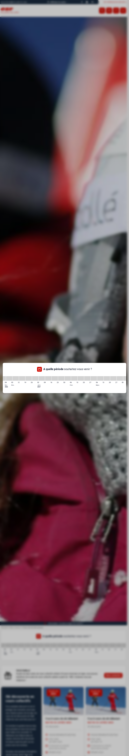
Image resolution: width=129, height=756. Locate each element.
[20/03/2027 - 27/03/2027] (113, 378)
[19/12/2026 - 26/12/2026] (29, 378)
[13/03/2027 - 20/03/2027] (107, 378)
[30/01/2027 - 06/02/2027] (68, 378)
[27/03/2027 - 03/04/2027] (120, 378)
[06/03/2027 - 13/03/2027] (100, 378)
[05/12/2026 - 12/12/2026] (16, 378)
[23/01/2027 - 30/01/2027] (61, 378)
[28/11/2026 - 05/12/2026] (9, 378)
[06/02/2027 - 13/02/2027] (74, 378)
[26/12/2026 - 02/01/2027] (35, 378)
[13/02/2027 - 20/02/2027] (81, 378)
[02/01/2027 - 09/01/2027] (42, 378)
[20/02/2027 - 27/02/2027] (87, 378)
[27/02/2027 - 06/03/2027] (94, 378)
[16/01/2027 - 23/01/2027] (55, 378)
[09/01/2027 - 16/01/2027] (48, 378)
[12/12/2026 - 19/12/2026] (22, 378)
